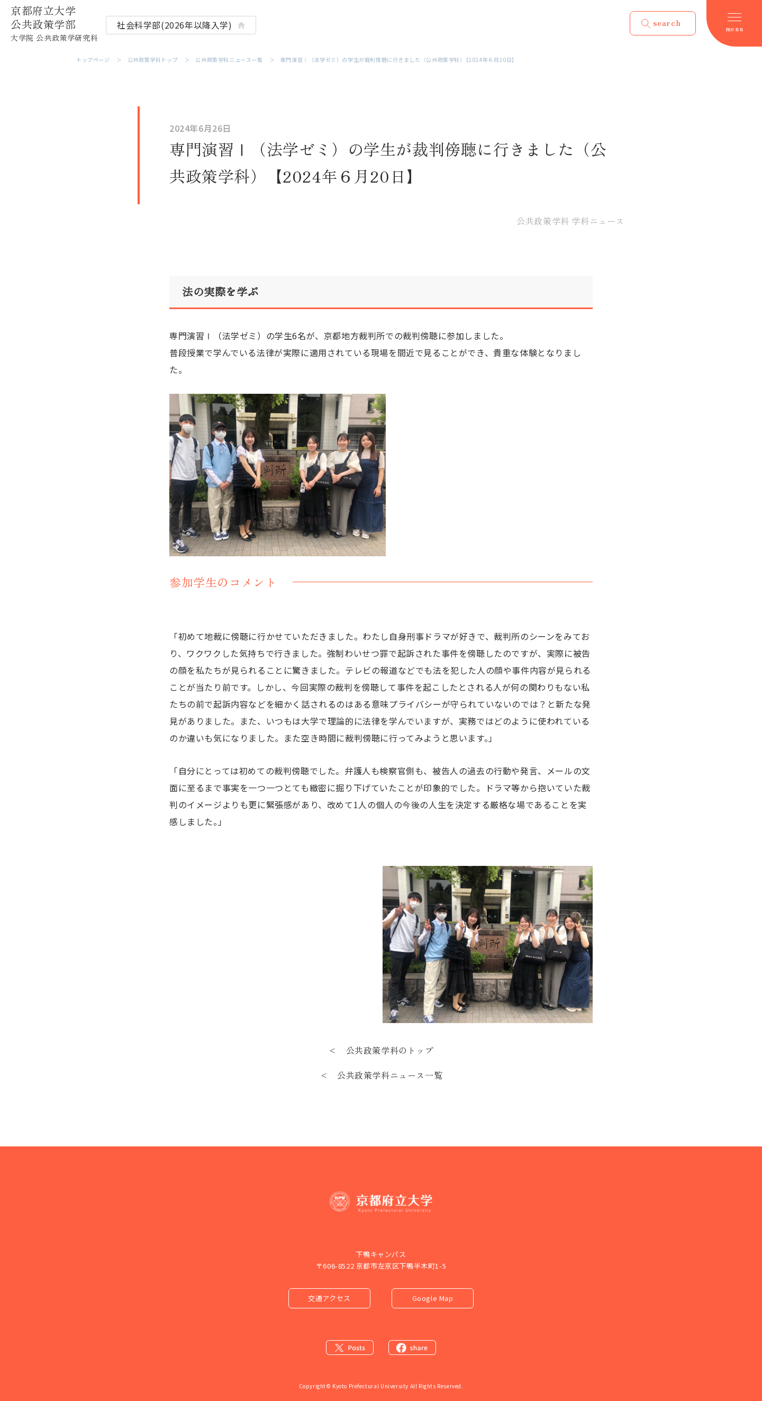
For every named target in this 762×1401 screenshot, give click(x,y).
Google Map (432, 1298)
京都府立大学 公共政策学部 (54, 23)
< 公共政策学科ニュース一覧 (381, 1075)
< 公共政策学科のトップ (380, 1050)
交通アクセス (329, 1298)
